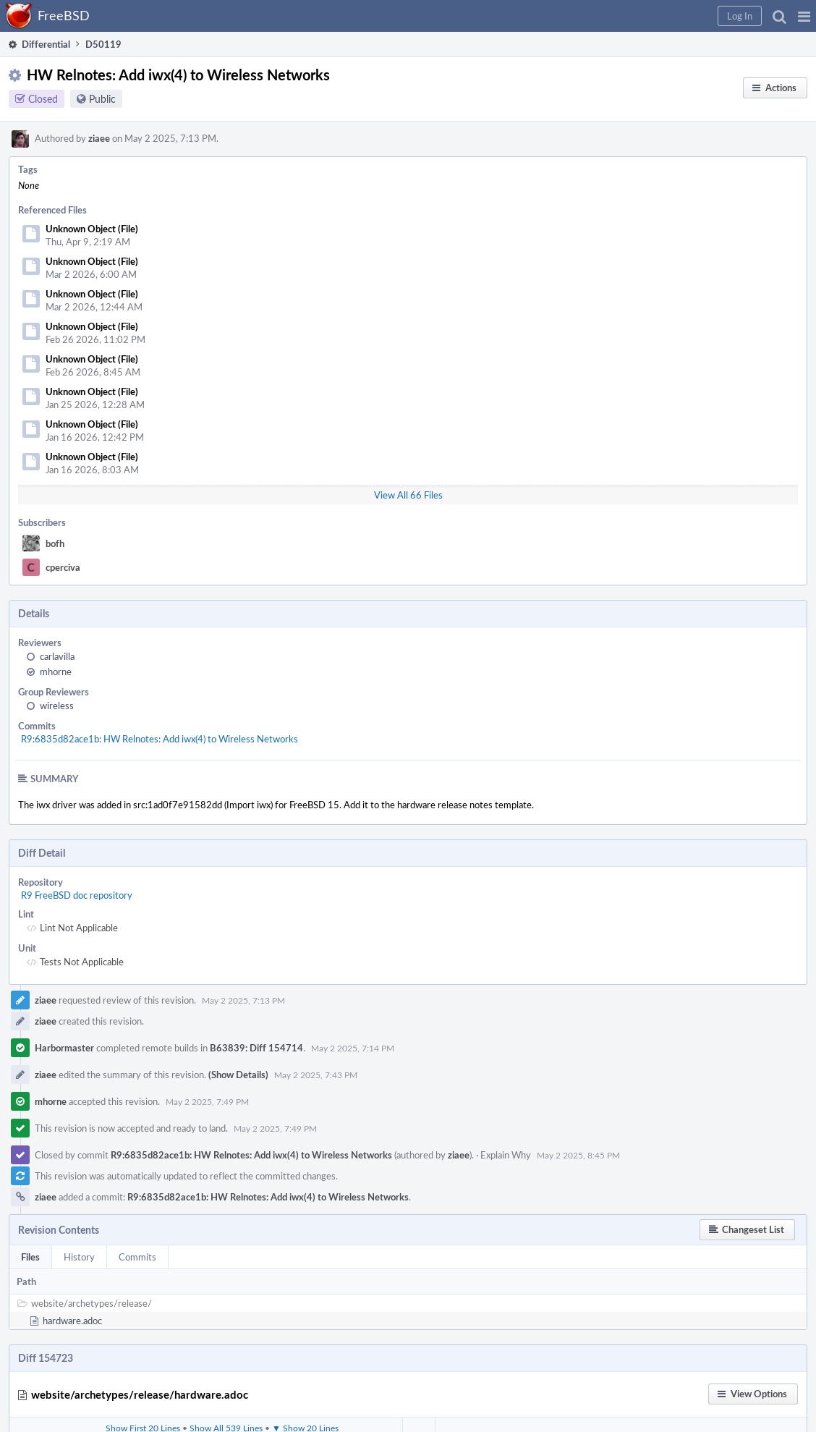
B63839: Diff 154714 (256, 1047)
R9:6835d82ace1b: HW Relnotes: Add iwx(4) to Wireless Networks (159, 738)
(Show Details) (238, 1074)
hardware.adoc (72, 1320)
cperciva (63, 567)
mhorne (56, 671)
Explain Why (505, 1154)
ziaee (99, 138)
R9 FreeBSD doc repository (76, 895)
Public (102, 99)
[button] (804, 16)
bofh (55, 543)
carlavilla (57, 656)
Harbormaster (64, 1047)
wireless (57, 705)
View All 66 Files (408, 494)
